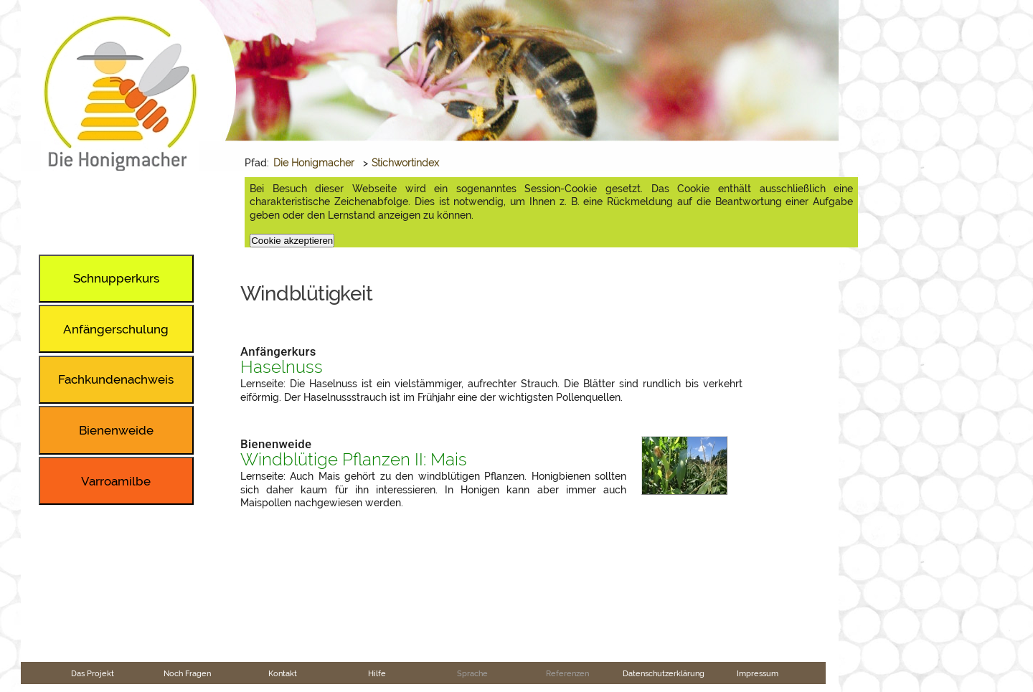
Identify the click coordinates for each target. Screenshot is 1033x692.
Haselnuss (281, 367)
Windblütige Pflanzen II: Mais (353, 460)
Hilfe (377, 673)
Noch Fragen (187, 673)
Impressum (757, 673)
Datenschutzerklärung (663, 673)
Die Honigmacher (313, 163)
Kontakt (282, 673)
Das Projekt (92, 673)
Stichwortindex (405, 163)
